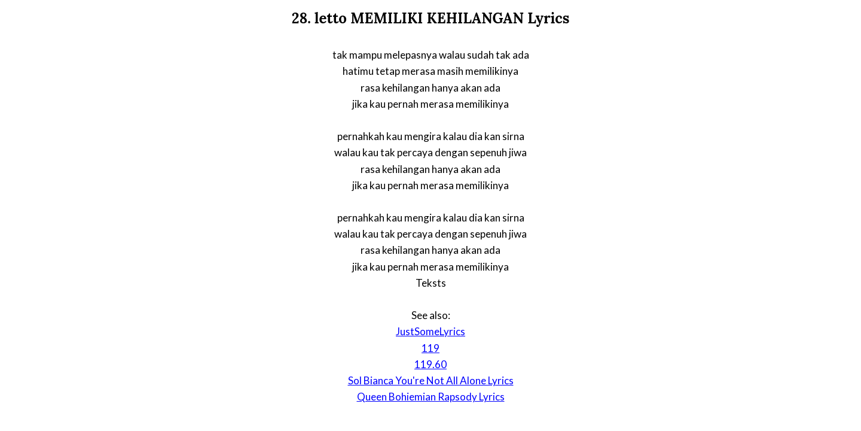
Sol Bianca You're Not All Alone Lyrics (431, 380)
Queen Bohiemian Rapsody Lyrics (431, 396)
